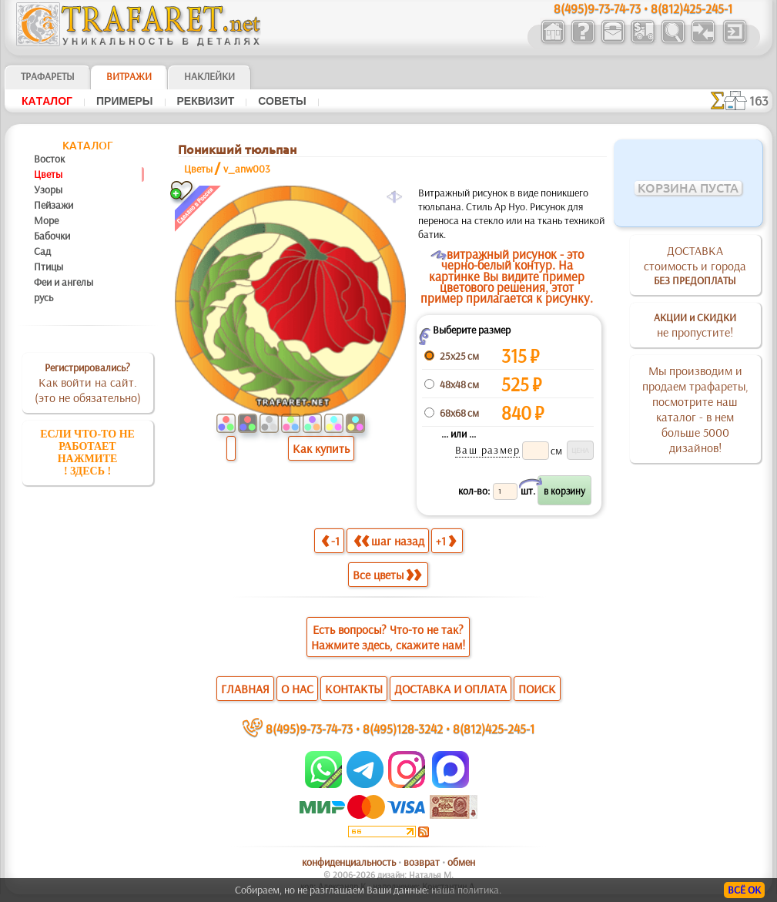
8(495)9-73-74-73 (309, 728)
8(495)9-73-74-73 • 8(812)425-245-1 (643, 8)
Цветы (48, 174)
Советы (282, 101)
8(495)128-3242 (403, 728)
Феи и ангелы (63, 282)
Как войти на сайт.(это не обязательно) (88, 382)
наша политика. (466, 890)
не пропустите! (695, 325)
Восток (49, 159)
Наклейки (209, 76)
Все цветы (387, 574)
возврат (422, 862)
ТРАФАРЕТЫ (48, 76)
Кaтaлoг (47, 101)
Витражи (129, 76)
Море (46, 220)
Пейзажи (53, 205)
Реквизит (206, 101)
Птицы (48, 266)
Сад (42, 251)
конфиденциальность (349, 862)
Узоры (48, 189)
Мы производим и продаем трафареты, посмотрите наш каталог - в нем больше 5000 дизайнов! (695, 409)
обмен (461, 862)
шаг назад (388, 540)
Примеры (124, 101)
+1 (446, 540)
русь (43, 297)
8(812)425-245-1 (493, 728)
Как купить (321, 448)
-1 (330, 540)
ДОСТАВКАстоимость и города (695, 265)
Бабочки (52, 236)
